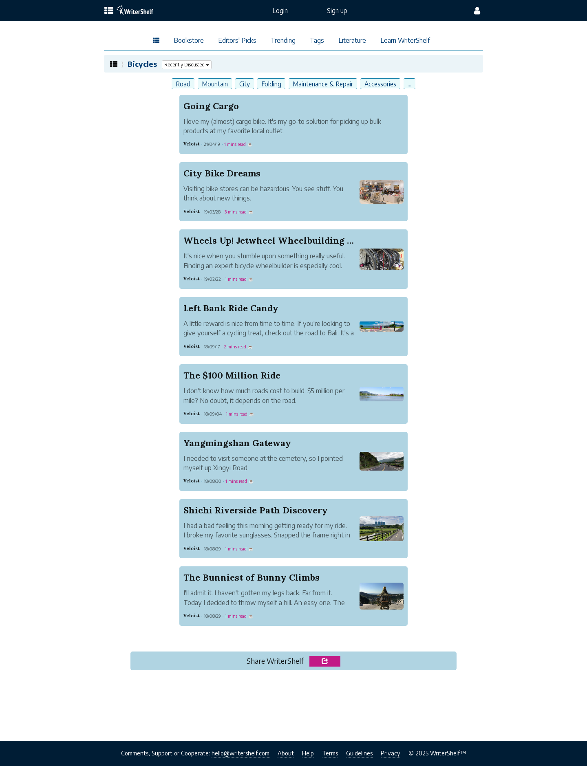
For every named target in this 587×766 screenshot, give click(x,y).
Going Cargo (211, 106)
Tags (317, 40)
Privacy (390, 753)
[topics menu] (108, 11)
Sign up (337, 11)
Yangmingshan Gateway (237, 443)
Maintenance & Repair (323, 84)
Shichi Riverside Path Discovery (255, 510)
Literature (352, 40)
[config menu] (477, 10)
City (244, 84)
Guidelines (359, 753)
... (409, 84)
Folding (271, 84)
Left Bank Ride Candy (230, 308)
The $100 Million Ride (231, 375)
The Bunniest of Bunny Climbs (251, 577)
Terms (330, 753)
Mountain (215, 84)
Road (183, 84)
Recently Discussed (188, 65)
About (286, 753)
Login (280, 11)
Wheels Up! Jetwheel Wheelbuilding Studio (279, 241)
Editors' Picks (237, 40)
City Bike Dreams (221, 173)
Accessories (380, 84)
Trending (283, 40)
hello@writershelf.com (240, 753)
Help (308, 753)
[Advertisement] (293, 707)
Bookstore (189, 40)
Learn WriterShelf (405, 40)
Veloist (191, 144)
